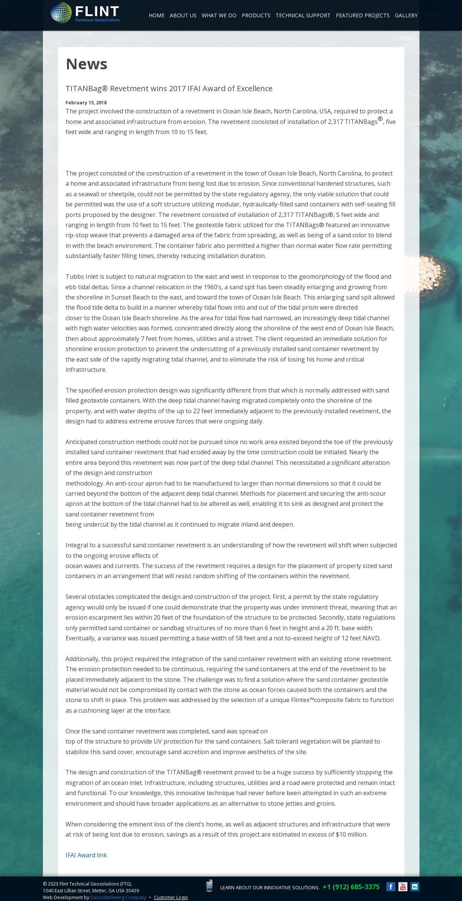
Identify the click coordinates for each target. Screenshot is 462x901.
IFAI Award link (86, 855)
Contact (405, 38)
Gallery (406, 15)
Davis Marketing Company (118, 897)
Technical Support (303, 15)
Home (157, 15)
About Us (183, 15)
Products (256, 15)
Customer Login (171, 897)
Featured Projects (363, 15)
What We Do (219, 15)
